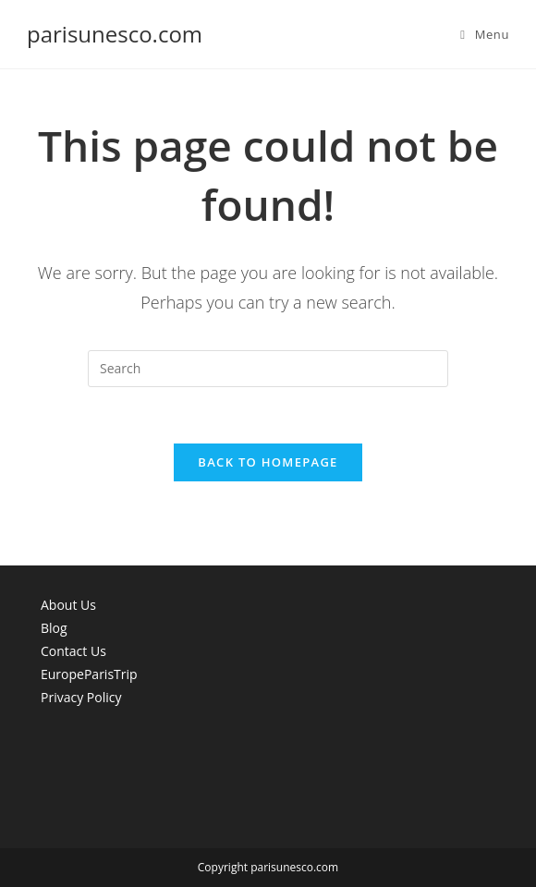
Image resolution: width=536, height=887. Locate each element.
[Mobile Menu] (484, 34)
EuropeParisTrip (89, 674)
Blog (54, 628)
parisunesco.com (114, 33)
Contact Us (73, 651)
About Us (68, 605)
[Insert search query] (268, 368)
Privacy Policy (81, 697)
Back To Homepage (267, 462)
